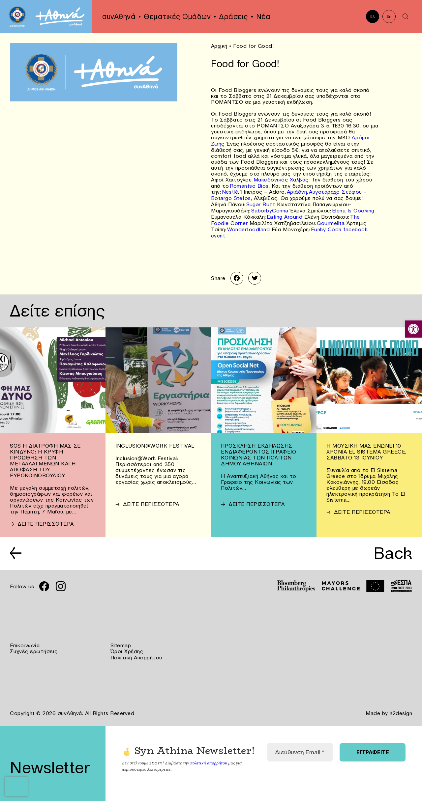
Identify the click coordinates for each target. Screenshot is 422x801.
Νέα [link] (263, 16)
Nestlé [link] (230, 190)
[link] (413, 329)
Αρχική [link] (219, 45)
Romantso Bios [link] (249, 184)
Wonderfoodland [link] (248, 226)
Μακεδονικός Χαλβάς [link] (281, 178)
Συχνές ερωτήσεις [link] (34, 647)
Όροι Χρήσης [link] (126, 647)
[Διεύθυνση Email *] (300, 747)
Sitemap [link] (120, 641)
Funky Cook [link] (326, 226)
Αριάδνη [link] (297, 190)
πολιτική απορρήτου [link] (208, 757)
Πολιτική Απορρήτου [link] (136, 653)
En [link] (389, 16)
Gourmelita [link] (331, 220)
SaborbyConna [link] (269, 208)
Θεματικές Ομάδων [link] (177, 16)
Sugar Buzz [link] (260, 202)
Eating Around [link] (285, 214)
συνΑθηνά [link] (119, 16)
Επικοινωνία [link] (25, 641)
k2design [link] (401, 708)
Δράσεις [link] (233, 16)
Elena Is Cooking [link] (353, 208)
